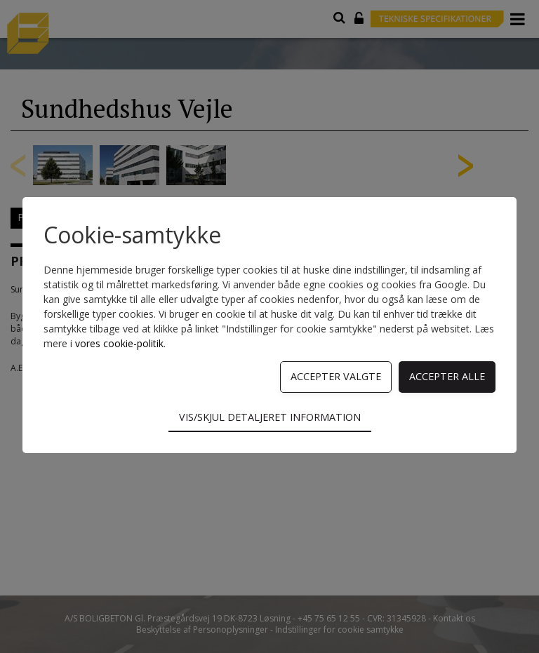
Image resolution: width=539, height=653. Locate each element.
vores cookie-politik (119, 343)
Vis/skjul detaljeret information (270, 417)
